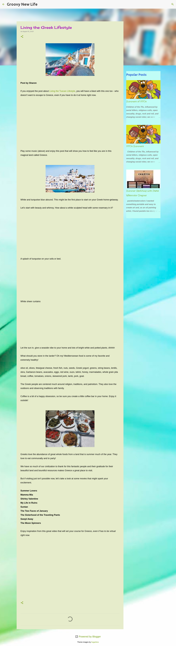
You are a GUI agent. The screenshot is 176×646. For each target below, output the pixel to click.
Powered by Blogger (88, 636)
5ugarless (95, 642)
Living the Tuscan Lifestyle (62, 91)
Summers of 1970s (136, 101)
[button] (22, 36)
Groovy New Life (22, 4)
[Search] (40, 4)
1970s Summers (135, 146)
